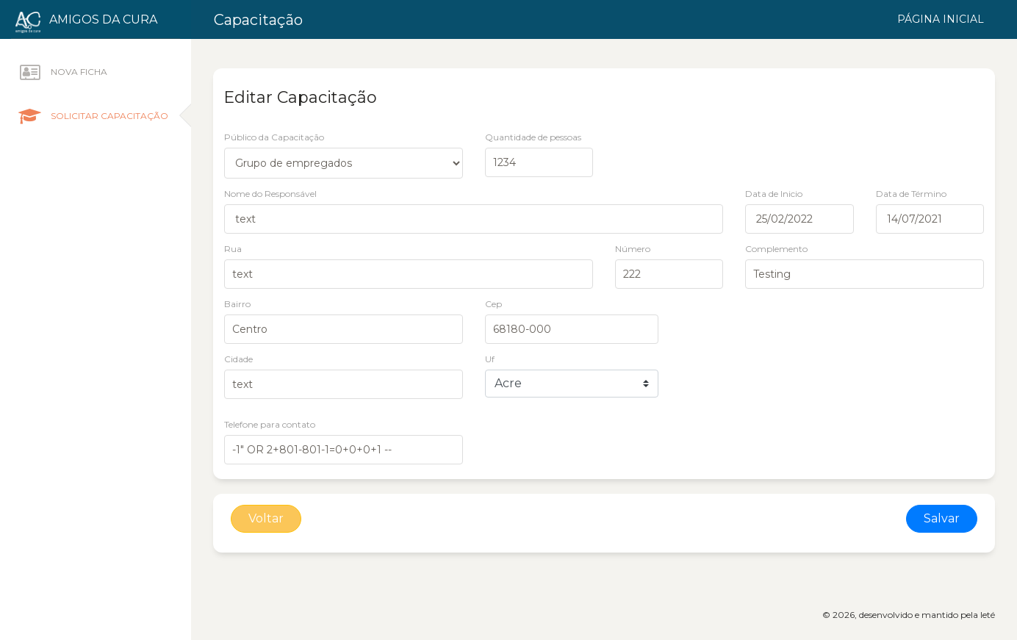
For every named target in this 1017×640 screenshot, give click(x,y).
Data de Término (911, 193)
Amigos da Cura (103, 19)
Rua (233, 248)
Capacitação (258, 20)
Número (632, 248)
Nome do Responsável (270, 193)
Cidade (238, 358)
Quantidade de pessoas (533, 137)
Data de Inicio (773, 193)
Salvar (942, 518)
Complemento (776, 248)
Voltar (266, 518)
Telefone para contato (269, 424)
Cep (493, 303)
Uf (490, 358)
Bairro (237, 303)
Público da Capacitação (274, 137)
